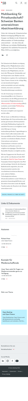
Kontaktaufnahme (6, 349)
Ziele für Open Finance (16, 159)
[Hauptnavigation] (25, 3)
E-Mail (3, 247)
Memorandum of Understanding (11, 103)
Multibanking (20, 106)
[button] (2, 55)
